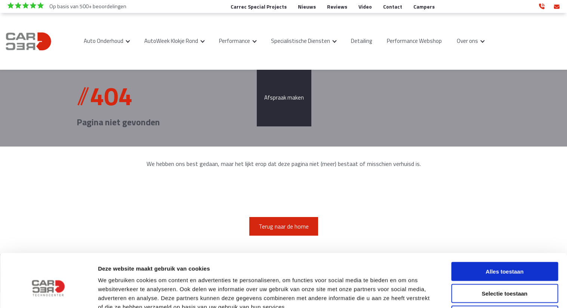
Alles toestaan (505, 233)
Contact (392, 6)
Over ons (467, 41)
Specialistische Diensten (300, 41)
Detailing (361, 41)
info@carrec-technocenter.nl (557, 5)
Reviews (337, 6)
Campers (424, 6)
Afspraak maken (284, 97)
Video (365, 6)
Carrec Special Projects (259, 6)
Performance (234, 41)
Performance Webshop (414, 41)
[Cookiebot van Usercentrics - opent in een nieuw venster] (48, 293)
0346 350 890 (542, 5)
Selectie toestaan (505, 255)
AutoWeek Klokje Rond (171, 41)
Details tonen (404, 293)
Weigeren (504, 277)
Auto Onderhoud (103, 41)
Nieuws (307, 6)
